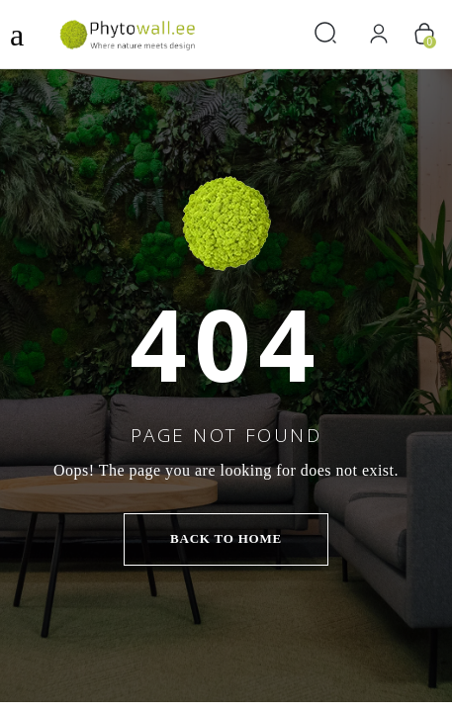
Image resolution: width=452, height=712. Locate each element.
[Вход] (378, 34)
